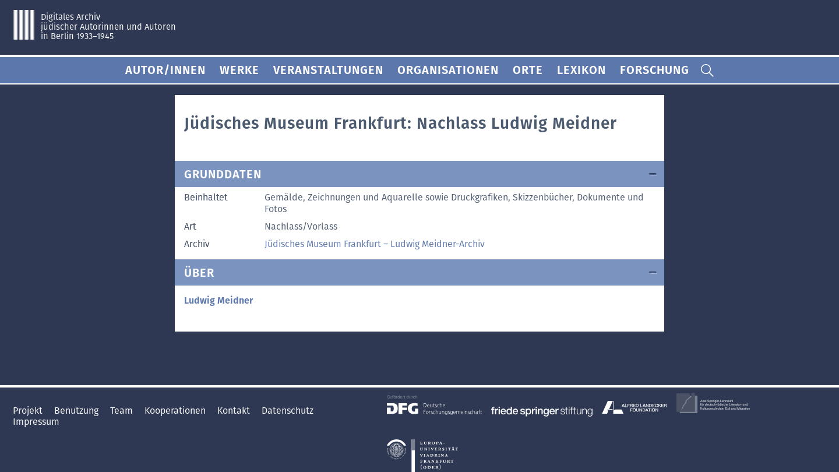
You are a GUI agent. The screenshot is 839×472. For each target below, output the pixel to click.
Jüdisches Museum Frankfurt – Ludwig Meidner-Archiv (375, 243)
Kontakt (234, 410)
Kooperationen (176, 410)
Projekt (29, 410)
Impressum (36, 421)
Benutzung (77, 410)
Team (122, 410)
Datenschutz (287, 410)
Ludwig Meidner (218, 300)
